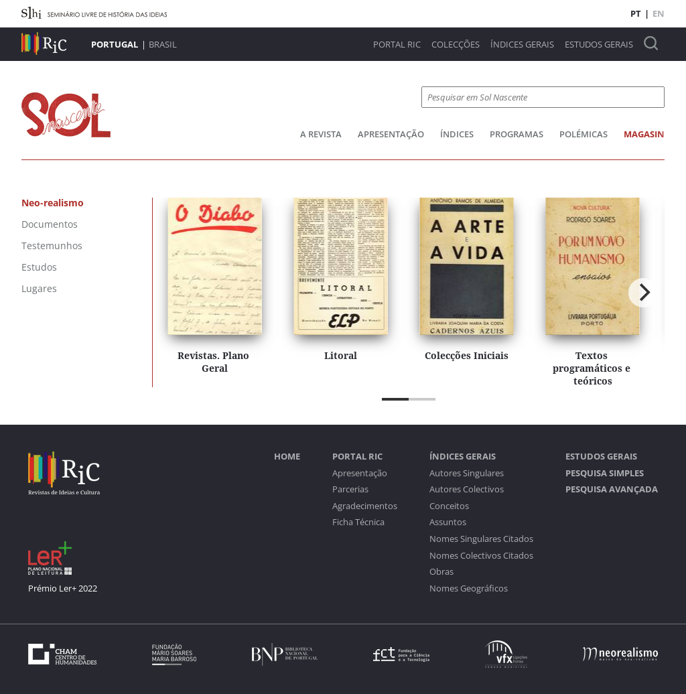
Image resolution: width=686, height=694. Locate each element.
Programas (516, 134)
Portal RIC (397, 45)
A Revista (321, 134)
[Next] (643, 292)
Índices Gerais (522, 45)
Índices (457, 134)
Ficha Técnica (358, 522)
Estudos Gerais (599, 45)
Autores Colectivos (466, 489)
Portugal (114, 44)
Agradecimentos (364, 506)
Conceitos (449, 506)
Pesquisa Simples (604, 473)
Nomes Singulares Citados (481, 539)
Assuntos (447, 522)
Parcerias (350, 489)
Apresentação (391, 134)
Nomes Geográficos (468, 588)
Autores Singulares (466, 473)
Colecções (455, 45)
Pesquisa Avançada (611, 489)
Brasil (163, 44)
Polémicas (583, 134)
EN (659, 13)
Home (287, 457)
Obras (441, 572)
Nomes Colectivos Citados (481, 556)
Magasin (644, 134)
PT (635, 13)
